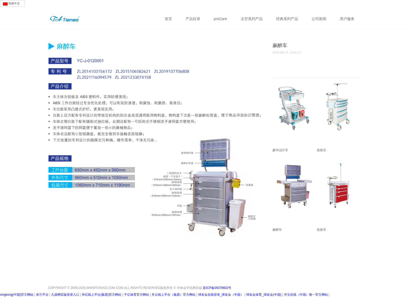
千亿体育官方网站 (136, 294)
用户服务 (347, 19)
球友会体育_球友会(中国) (263, 294)
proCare (220, 19)
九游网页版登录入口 (65, 294)
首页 (168, 19)
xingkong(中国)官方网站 (16, 294)
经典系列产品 (287, 19)
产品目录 (193, 19)
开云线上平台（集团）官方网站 (173, 294)
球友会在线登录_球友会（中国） (221, 294)
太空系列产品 (252, 19)
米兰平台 (42, 294)
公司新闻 (319, 19)
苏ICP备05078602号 (217, 286)
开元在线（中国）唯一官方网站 (306, 294)
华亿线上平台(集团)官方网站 (101, 294)
